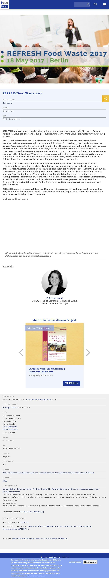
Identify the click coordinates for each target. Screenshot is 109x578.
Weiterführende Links (14, 518)
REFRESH (24, 522)
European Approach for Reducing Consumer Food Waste (47, 370)
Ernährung (73, 489)
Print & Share (105, 98)
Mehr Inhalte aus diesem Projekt (54, 320)
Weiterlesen (71, 383)
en (95, 4)
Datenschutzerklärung (36, 576)
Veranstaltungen (59, 489)
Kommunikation (24, 489)
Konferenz (7, 103)
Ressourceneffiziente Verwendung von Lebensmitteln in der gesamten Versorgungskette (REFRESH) (48, 473)
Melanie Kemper (10, 430)
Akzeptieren (75, 562)
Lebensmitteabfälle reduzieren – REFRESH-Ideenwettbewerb (40, 538)
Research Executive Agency (38, 400)
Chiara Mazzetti (10, 427)
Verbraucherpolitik (42, 489)
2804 (5, 481)
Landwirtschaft (9, 489)
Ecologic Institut (10, 408)
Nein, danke (90, 562)
